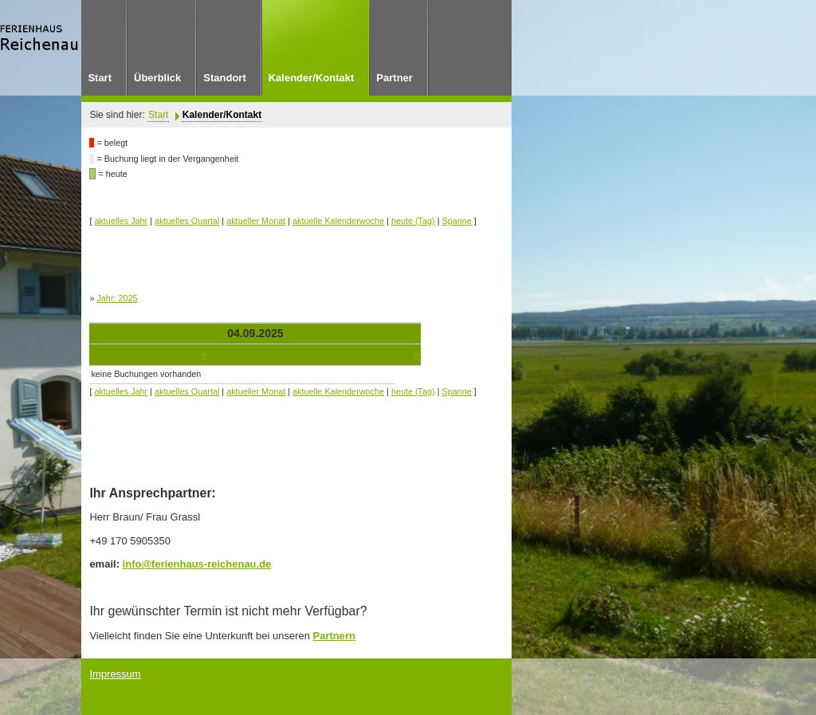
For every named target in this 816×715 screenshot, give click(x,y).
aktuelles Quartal (187, 221)
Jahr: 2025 (116, 298)
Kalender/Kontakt (221, 114)
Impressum (114, 674)
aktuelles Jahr (120, 221)
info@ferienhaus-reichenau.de (197, 564)
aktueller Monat (255, 221)
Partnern (334, 636)
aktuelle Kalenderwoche (338, 221)
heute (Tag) (413, 221)
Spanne (457, 221)
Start (158, 114)
